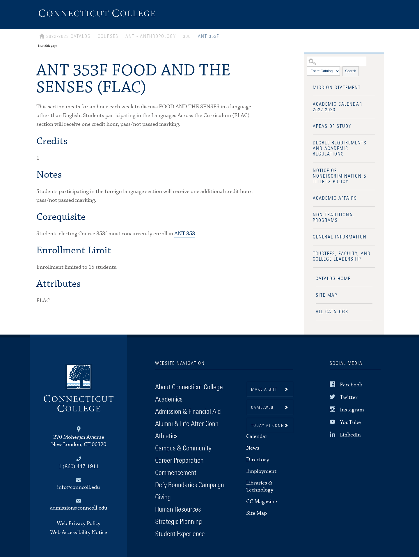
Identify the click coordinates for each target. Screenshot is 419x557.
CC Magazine (261, 501)
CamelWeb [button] (262, 408)
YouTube (350, 422)
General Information (340, 237)
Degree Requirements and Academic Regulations (340, 148)
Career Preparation (179, 460)
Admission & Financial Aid (188, 411)
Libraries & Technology (259, 486)
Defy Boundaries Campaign (189, 485)
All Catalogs (332, 312)
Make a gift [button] (264, 390)
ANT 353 (184, 233)
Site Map (326, 295)
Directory (257, 459)
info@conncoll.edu (78, 487)
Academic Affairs (335, 198)
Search (350, 71)
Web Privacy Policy (78, 523)
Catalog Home (333, 278)
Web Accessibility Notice (78, 532)
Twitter (349, 397)
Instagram (352, 409)
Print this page (47, 46)
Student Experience (180, 534)
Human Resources (178, 509)
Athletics (166, 436)
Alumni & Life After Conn (187, 423)
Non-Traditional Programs (334, 218)
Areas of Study (332, 126)
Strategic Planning (178, 521)
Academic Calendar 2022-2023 (337, 107)
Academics (168, 399)
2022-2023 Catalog (68, 36)
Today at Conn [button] (267, 426)
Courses (108, 36)
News (252, 448)
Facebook (351, 384)
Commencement (175, 472)
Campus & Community (183, 448)
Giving (163, 497)
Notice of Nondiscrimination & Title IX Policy (340, 176)
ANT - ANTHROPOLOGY (150, 36)
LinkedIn (350, 434)
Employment (261, 471)
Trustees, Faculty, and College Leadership (342, 256)
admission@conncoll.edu (78, 508)
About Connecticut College (189, 387)
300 (187, 36)
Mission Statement (337, 87)
